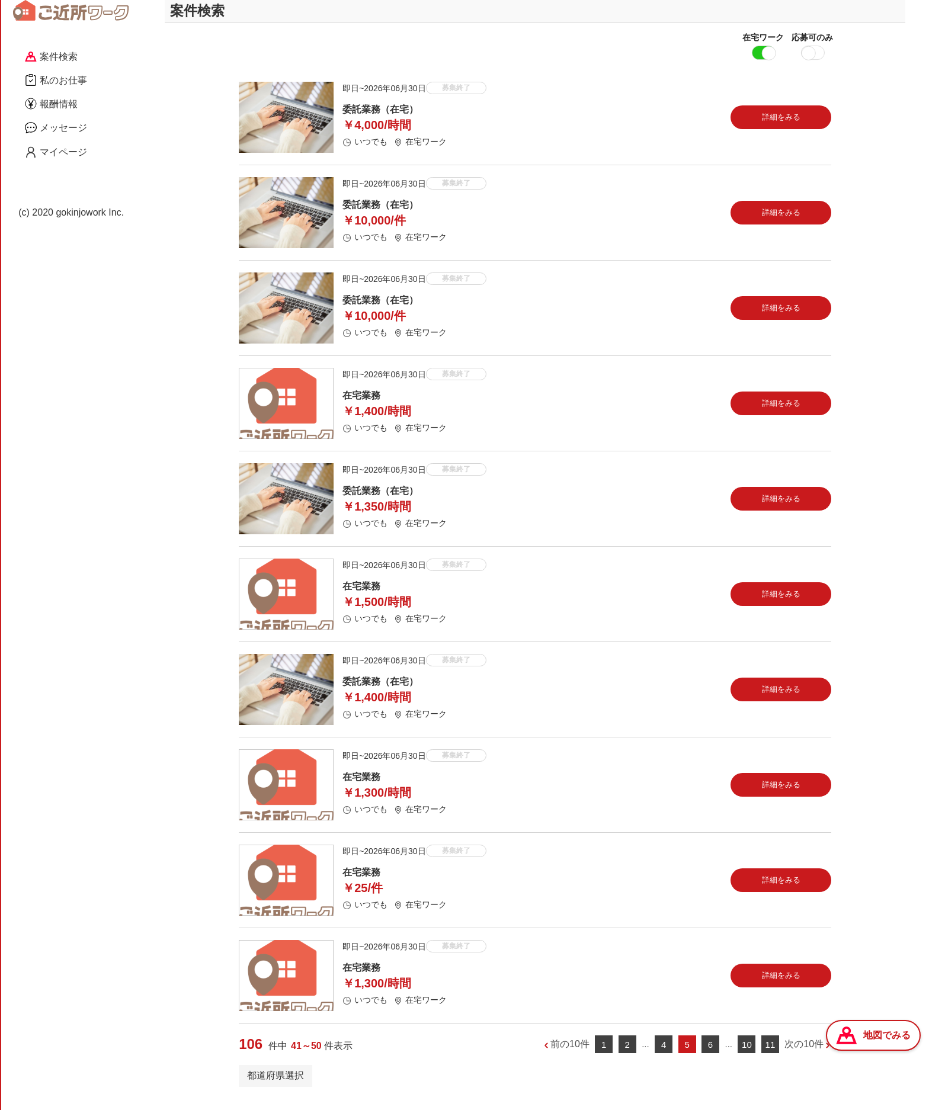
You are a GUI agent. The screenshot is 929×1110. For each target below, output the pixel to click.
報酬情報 (51, 104)
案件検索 (51, 57)
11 (770, 1055)
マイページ (56, 152)
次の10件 (804, 1055)
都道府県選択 (275, 1085)
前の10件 (570, 1055)
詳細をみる (781, 127)
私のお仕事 (56, 80)
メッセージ (56, 127)
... (645, 1054)
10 (747, 1055)
